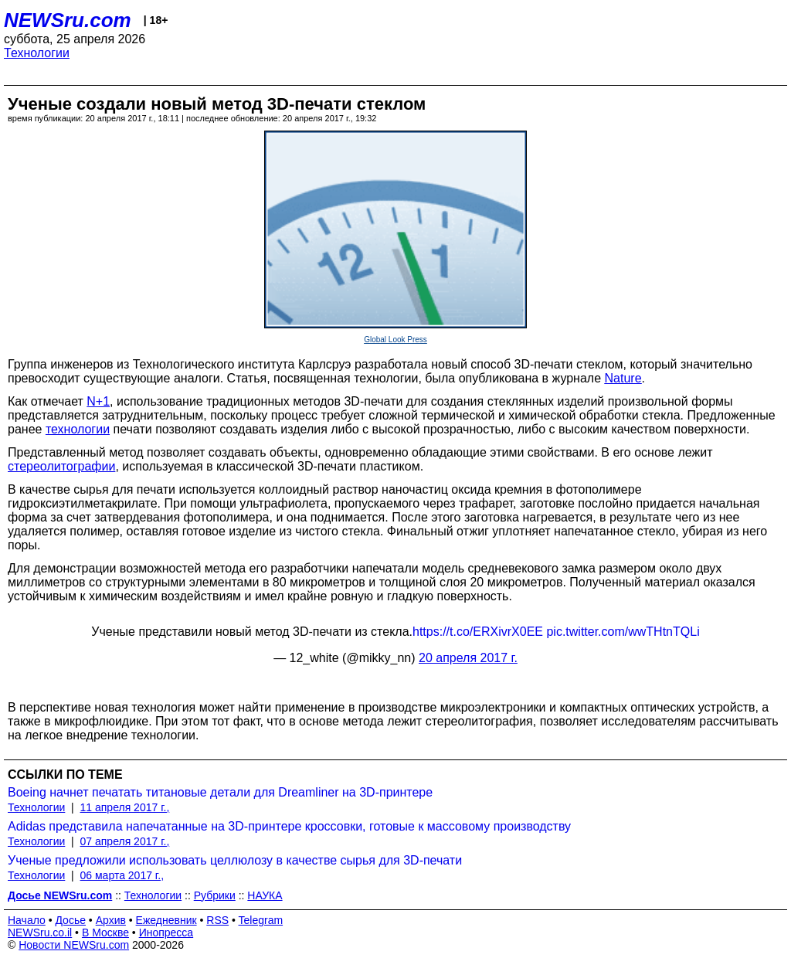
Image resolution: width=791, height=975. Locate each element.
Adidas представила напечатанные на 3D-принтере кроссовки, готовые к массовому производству (289, 826)
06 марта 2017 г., (122, 875)
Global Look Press (395, 339)
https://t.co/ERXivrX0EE (477, 631)
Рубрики (215, 895)
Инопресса (166, 932)
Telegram (261, 920)
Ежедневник (166, 920)
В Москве (105, 932)
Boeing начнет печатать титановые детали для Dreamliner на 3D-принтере (220, 792)
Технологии (37, 52)
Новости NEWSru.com (74, 945)
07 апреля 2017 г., (125, 841)
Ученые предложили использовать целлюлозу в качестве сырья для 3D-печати (235, 860)
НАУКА (264, 895)
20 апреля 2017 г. (468, 657)
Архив (111, 920)
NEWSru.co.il (40, 932)
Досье (70, 920)
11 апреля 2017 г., (125, 807)
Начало (27, 920)
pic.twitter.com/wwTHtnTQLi (622, 631)
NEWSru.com (67, 20)
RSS (217, 920)
